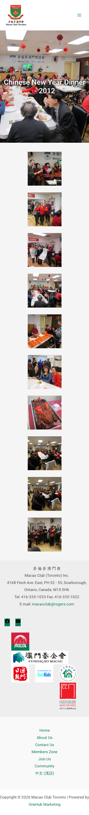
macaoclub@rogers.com (53, 604)
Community (44, 766)
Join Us (44, 759)
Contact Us (44, 745)
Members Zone (44, 752)
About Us (44, 737)
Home (44, 730)
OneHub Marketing (45, 804)
